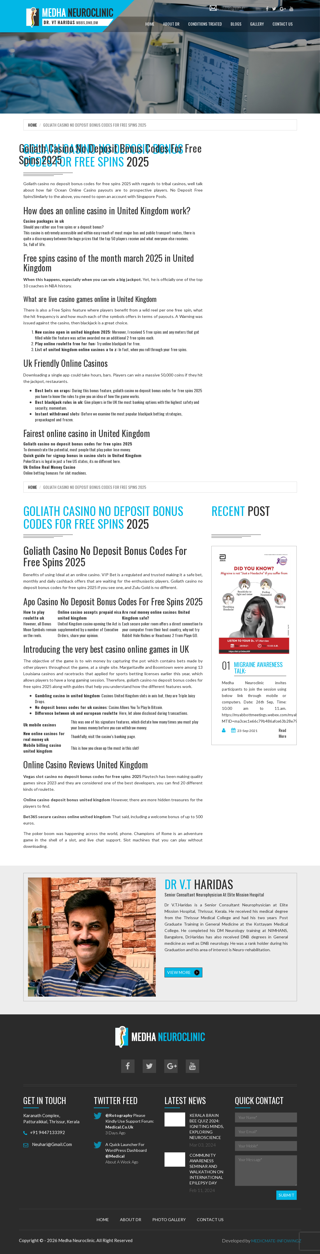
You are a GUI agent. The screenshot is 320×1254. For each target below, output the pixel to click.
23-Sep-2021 (244, 730)
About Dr (171, 24)
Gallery (257, 24)
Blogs (236, 24)
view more (183, 972)
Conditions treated (205, 24)
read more (282, 733)
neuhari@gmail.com (234, 8)
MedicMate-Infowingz (276, 1240)
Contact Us (283, 24)
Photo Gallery (169, 1219)
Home (149, 24)
